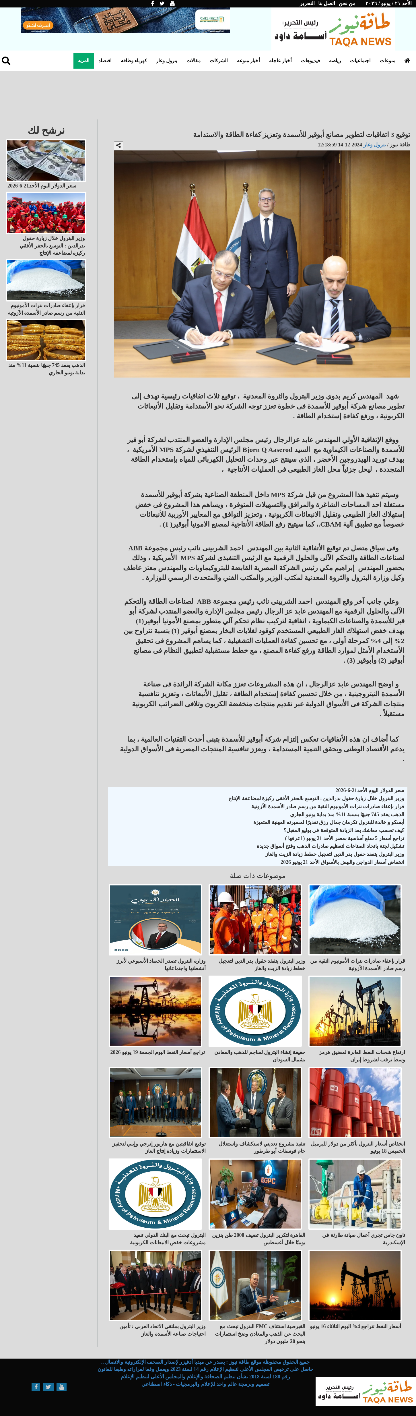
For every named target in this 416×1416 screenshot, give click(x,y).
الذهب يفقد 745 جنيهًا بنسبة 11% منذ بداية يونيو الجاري (347, 814)
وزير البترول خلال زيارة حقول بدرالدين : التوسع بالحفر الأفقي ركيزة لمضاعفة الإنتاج (316, 798)
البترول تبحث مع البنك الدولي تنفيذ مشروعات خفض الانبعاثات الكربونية (168, 1238)
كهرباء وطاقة (134, 60)
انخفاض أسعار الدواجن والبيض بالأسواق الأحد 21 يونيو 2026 (342, 862)
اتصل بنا (326, 3)
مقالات (193, 60)
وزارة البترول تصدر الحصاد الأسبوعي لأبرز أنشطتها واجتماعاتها (161, 964)
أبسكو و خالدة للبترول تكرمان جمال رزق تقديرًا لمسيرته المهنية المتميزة (328, 822)
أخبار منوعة (248, 60)
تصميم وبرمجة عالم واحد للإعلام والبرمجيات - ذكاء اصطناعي (205, 1384)
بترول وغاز (166, 60)
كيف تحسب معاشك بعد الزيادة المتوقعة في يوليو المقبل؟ (343, 830)
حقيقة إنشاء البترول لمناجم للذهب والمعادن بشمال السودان (260, 1056)
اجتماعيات (360, 60)
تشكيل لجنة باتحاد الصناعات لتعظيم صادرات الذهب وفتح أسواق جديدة (331, 846)
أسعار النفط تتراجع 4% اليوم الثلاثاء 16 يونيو (355, 1326)
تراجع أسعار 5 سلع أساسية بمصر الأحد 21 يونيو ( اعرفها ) (345, 838)
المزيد (83, 60)
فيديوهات (310, 60)
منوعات (387, 60)
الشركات (219, 60)
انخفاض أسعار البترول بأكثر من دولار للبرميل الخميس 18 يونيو (358, 1147)
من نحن (347, 3)
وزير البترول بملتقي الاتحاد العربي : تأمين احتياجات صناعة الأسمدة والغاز (162, 1330)
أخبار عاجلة (280, 60)
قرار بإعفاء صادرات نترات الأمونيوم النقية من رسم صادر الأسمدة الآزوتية (327, 806)
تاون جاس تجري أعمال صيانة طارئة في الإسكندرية (363, 1238)
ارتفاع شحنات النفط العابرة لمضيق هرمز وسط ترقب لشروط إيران (362, 1056)
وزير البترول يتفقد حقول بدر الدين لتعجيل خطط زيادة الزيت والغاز (334, 854)
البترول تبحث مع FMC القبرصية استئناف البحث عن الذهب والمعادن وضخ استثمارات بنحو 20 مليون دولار (260, 1334)
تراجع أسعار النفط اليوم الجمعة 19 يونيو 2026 (157, 1052)
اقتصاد (105, 60)
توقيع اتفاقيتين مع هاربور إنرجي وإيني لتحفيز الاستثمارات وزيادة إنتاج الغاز (159, 1147)
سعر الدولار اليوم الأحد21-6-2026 (370, 790)
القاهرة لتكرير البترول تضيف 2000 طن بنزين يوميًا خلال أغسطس (258, 1238)
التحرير (307, 3)
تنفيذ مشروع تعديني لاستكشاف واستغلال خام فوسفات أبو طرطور (262, 1147)
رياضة (335, 60)
